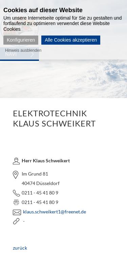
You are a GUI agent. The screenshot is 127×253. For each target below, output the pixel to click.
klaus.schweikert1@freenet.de (54, 211)
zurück (20, 248)
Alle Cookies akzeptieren (71, 40)
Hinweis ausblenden (23, 50)
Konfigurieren (21, 40)
